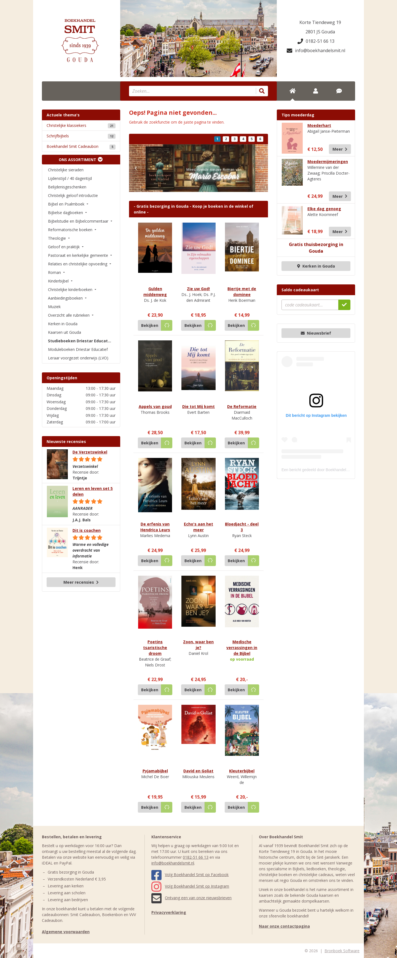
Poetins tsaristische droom (155, 647)
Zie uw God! (198, 288)
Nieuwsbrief (316, 333)
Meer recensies (81, 582)
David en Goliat (198, 770)
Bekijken (149, 325)
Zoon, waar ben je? (198, 644)
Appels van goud (155, 406)
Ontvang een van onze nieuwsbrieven (191, 897)
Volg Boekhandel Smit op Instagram (190, 886)
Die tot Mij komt (198, 406)
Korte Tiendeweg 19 (320, 22)
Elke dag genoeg (324, 208)
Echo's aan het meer (198, 526)
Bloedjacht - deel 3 (242, 526)
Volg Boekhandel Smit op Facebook (190, 874)
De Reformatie (241, 406)
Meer (339, 149)
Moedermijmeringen (327, 161)
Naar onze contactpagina (284, 926)
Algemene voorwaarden (66, 931)
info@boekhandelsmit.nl (316, 50)
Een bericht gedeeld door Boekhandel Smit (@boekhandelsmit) (335, 470)
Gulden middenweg (155, 291)
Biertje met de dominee (241, 291)
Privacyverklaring (168, 912)
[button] (135, 168)
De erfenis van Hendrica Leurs (155, 526)
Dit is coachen (87, 530)
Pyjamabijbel (155, 770)
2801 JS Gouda (320, 32)
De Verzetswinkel (90, 452)
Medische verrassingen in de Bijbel (241, 647)
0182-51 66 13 (315, 41)
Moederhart (319, 125)
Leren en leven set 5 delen (93, 491)
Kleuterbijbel (241, 770)
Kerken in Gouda (316, 266)
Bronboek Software (342, 950)
